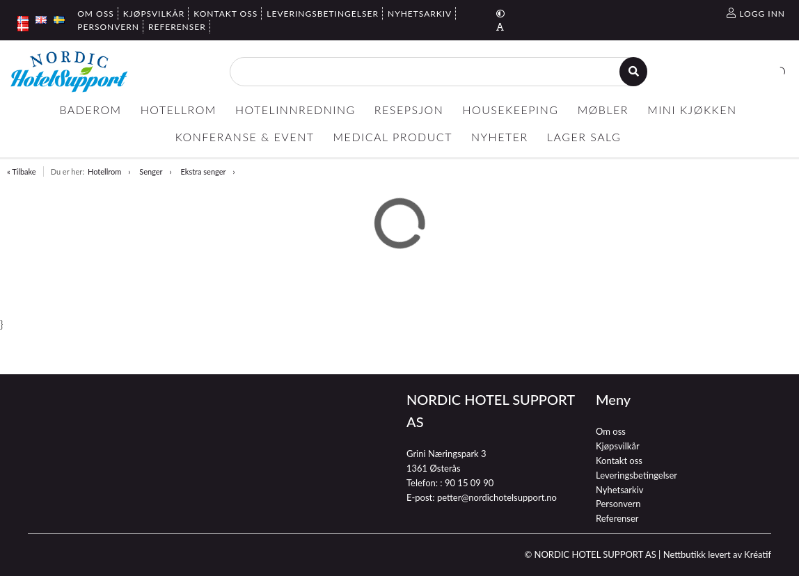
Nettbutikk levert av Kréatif (717, 554)
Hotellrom (104, 171)
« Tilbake (21, 171)
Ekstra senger (203, 171)
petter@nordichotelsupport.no (497, 497)
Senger (150, 171)
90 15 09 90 (469, 482)
